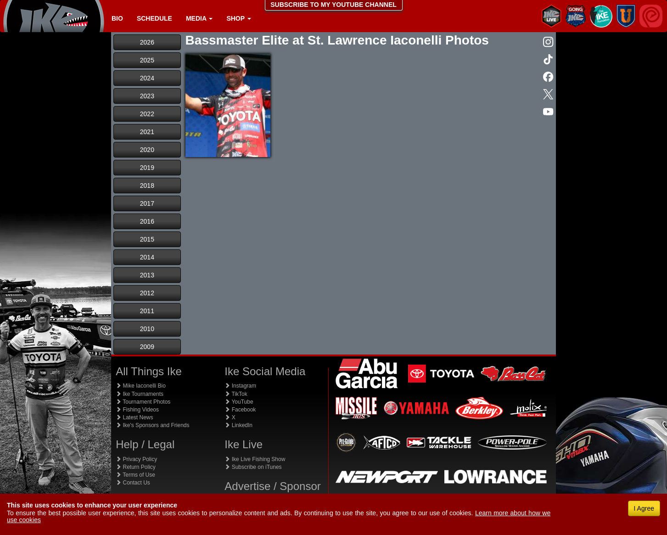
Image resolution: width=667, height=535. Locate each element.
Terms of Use (135, 475)
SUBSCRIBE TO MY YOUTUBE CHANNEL (333, 4)
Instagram (240, 386)
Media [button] (199, 18)
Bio (117, 18)
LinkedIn (238, 425)
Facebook (240, 409)
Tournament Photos (143, 402)
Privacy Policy (136, 459)
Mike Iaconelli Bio (141, 386)
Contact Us (133, 482)
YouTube (238, 402)
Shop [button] (238, 18)
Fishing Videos (137, 409)
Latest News (134, 417)
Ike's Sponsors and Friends (152, 425)
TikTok (235, 394)
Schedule (154, 18)
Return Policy (136, 467)
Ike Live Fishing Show (254, 459)
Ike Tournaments (139, 394)
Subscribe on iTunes (252, 467)
